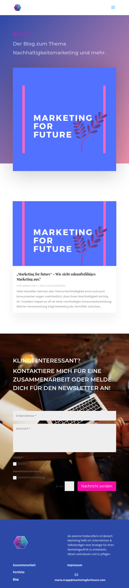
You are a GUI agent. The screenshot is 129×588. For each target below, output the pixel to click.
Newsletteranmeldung (29, 477)
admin (26, 285)
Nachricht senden (96, 486)
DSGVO (19, 464)
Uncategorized (55, 285)
